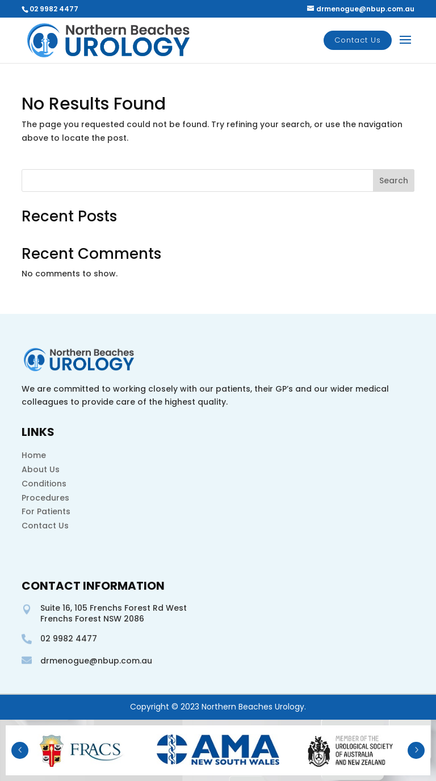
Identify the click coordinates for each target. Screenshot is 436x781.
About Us (41, 469)
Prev (19, 750)
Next (416, 750)
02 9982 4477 (54, 9)
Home (34, 455)
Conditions (44, 483)
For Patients (46, 511)
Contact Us (357, 40)
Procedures (45, 497)
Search (393, 180)
